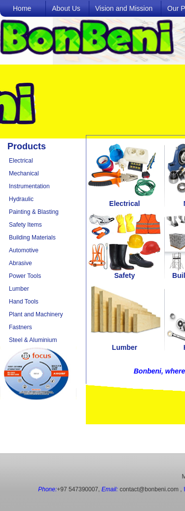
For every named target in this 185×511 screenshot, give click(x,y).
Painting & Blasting (34, 211)
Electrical (21, 160)
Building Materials (32, 237)
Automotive (23, 250)
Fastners (20, 327)
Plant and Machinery (36, 314)
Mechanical (24, 173)
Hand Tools (23, 301)
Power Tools (25, 276)
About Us (66, 8)
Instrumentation (29, 186)
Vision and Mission (123, 8)
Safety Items (25, 224)
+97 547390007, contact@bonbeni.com (108, 489)
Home (22, 8)
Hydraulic (21, 199)
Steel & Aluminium (33, 340)
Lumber (19, 288)
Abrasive (20, 263)
